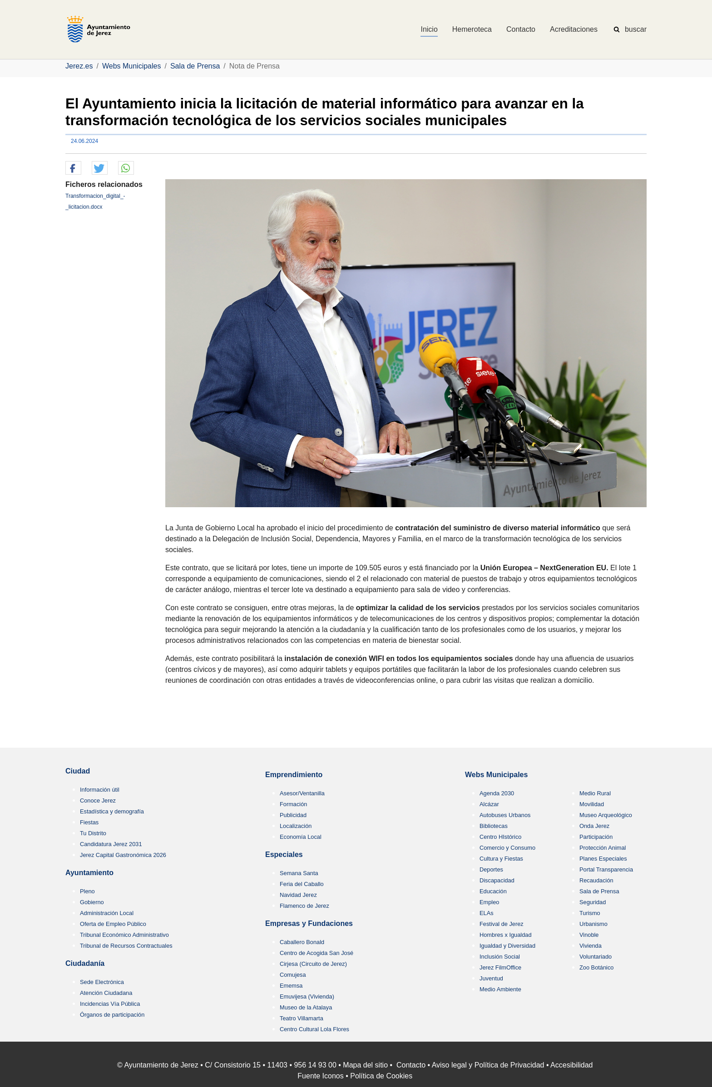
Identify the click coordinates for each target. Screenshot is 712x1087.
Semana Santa (299, 873)
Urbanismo (593, 924)
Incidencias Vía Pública (110, 1003)
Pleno (87, 891)
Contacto (410, 1065)
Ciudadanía (84, 963)
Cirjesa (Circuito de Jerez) (313, 963)
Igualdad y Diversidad (507, 945)
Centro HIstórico (500, 836)
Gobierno (92, 902)
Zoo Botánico (596, 967)
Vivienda (590, 945)
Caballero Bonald (302, 942)
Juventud (491, 978)
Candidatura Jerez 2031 (111, 844)
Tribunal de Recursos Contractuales (126, 945)
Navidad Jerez (298, 894)
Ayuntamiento (89, 872)
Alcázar (489, 804)
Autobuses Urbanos (505, 815)
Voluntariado (595, 956)
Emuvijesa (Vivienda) (307, 996)
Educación (493, 891)
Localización (296, 826)
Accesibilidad (571, 1065)
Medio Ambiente (500, 989)
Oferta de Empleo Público (113, 924)
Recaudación (596, 880)
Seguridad (592, 902)
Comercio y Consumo (507, 847)
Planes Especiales (603, 858)
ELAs (487, 913)
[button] (73, 168)
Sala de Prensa (599, 891)
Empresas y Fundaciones (309, 923)
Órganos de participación (112, 1014)
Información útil (99, 789)
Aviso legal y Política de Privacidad (488, 1065)
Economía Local (300, 836)
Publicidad (293, 815)
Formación (293, 804)
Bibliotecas (494, 826)
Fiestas (89, 822)
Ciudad (77, 771)
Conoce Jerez (98, 800)
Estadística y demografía (112, 811)
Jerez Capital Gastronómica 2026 (123, 855)
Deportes (491, 869)
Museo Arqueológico (605, 815)
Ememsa (291, 985)
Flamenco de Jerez (304, 905)
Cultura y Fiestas (501, 858)
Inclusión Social (500, 956)
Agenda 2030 (497, 793)
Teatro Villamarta (301, 1018)
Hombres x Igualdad (506, 934)
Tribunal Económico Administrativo (124, 934)
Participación (596, 836)
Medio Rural (595, 793)
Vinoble (588, 934)
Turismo (589, 913)
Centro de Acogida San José (316, 953)
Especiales (284, 854)
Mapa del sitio (365, 1065)
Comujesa (293, 974)
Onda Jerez (594, 826)
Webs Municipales (496, 775)
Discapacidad (497, 880)
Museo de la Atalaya (306, 1007)
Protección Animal (602, 847)
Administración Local (107, 913)
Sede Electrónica (102, 982)
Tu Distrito (93, 833)
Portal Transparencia (606, 869)
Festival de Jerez (502, 924)
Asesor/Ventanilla (302, 793)
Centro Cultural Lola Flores (314, 1029)
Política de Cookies (381, 1076)
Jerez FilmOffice (500, 967)
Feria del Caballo (302, 884)
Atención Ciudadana (106, 992)
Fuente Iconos (320, 1076)
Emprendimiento (293, 775)
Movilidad (591, 804)
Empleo (489, 902)
